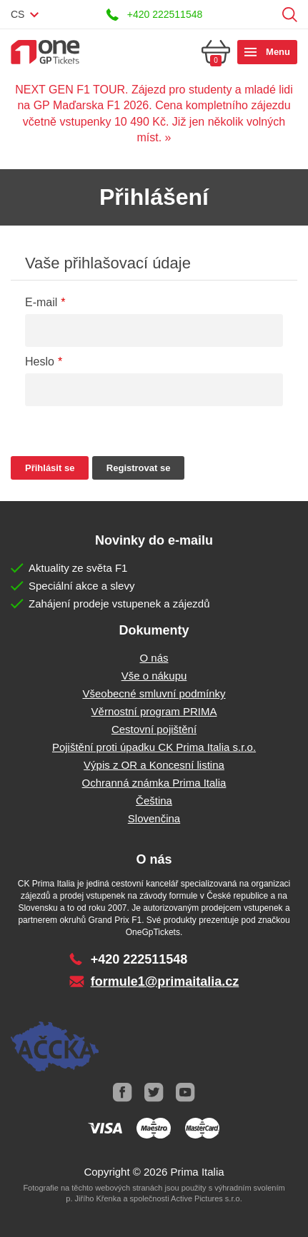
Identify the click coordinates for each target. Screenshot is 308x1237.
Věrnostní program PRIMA (154, 711)
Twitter (154, 1093)
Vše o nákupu (154, 676)
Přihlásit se (267, 14)
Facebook (123, 1093)
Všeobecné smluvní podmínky (153, 693)
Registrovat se (138, 468)
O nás (153, 658)
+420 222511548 (165, 14)
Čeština (154, 800)
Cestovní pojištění (154, 729)
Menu (278, 51)
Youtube (186, 1093)
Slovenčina (154, 818)
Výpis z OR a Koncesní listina (154, 765)
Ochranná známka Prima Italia (154, 783)
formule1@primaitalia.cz (165, 981)
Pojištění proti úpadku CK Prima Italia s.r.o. (154, 747)
